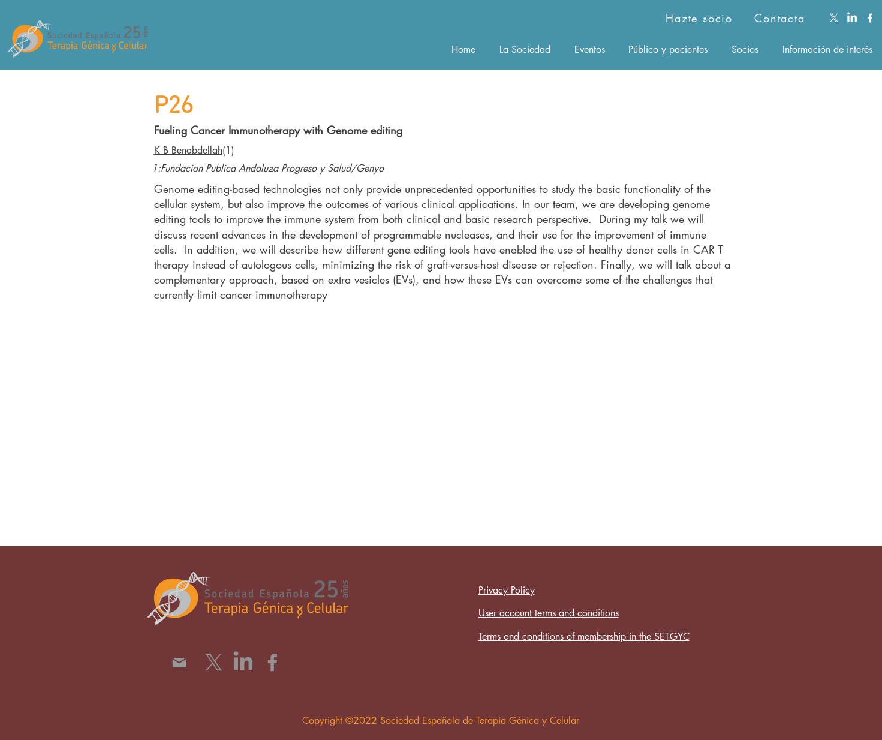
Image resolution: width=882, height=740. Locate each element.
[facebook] (870, 18)
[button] (525, 49)
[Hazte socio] (681, 18)
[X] (834, 18)
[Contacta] (781, 18)
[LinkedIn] (852, 18)
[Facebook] (272, 662)
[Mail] (179, 662)
